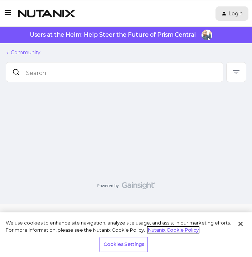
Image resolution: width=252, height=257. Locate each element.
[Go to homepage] (46, 13)
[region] (126, 234)
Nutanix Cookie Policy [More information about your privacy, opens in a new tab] (173, 230)
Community (25, 52)
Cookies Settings (123, 244)
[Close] (240, 224)
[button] (8, 15)
